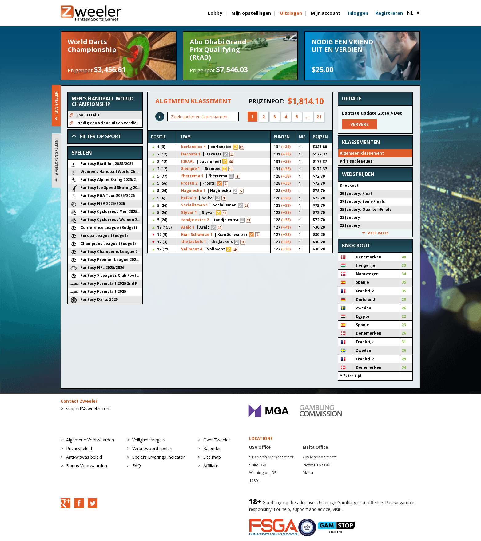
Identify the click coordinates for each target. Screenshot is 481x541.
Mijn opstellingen (251, 13)
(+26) (286, 242)
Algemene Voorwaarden (90, 440)
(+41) (286, 227)
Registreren (389, 13)
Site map (212, 457)
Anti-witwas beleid (84, 457)
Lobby (215, 13)
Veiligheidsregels (148, 440)
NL (413, 13)
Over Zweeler (216, 440)
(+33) (286, 146)
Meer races (375, 233)
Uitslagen (291, 13)
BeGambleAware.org (364, 509)
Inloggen (358, 13)
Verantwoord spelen (152, 448)
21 (318, 117)
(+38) (286, 176)
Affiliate (210, 465)
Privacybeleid (79, 448)
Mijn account (325, 13)
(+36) (286, 183)
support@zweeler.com (88, 408)
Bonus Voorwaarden (86, 465)
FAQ (136, 465)
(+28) (286, 198)
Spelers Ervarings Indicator (158, 457)
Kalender (212, 448)
